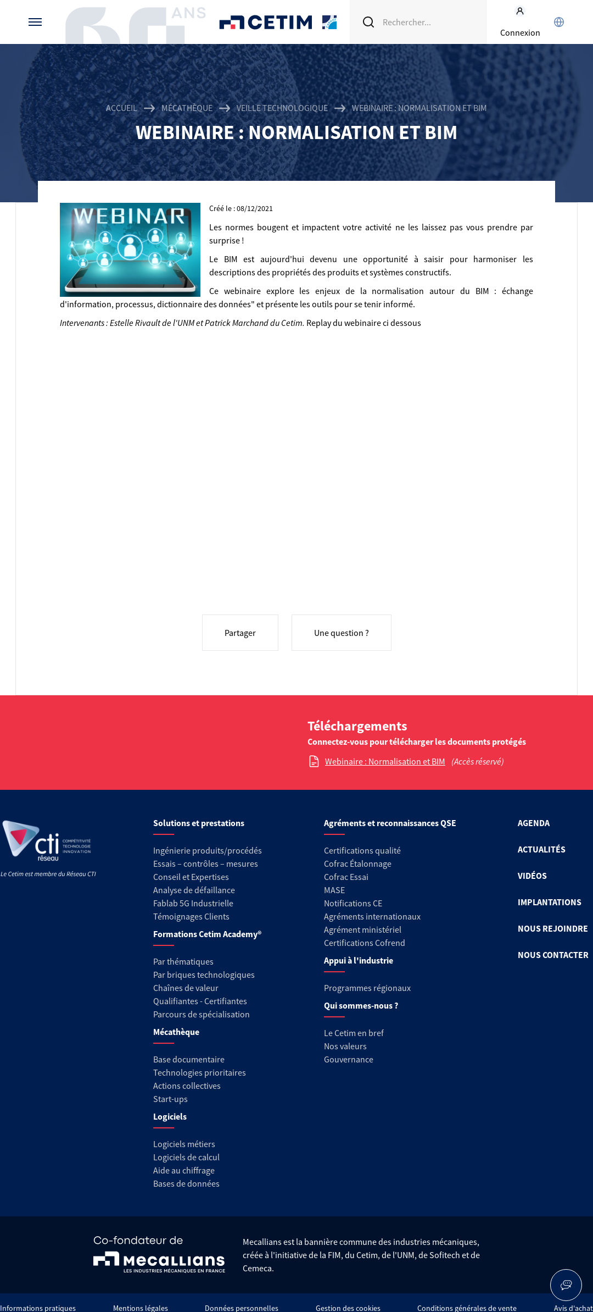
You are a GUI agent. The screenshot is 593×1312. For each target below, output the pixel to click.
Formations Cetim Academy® (207, 933)
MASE (334, 889)
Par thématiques (183, 961)
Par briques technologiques (204, 974)
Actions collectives (187, 1085)
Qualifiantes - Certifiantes (200, 1000)
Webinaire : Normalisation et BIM (385, 761)
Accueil (121, 108)
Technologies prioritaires (199, 1072)
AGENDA (534, 822)
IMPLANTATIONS (549, 901)
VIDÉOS (532, 875)
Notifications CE (353, 903)
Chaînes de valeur (186, 987)
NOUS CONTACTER (553, 954)
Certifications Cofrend (364, 942)
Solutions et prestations (198, 822)
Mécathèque (186, 108)
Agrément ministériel (362, 929)
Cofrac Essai (346, 876)
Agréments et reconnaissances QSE (390, 822)
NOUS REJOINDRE (553, 928)
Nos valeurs (345, 1045)
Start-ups (170, 1098)
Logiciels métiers (184, 1143)
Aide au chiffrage (184, 1170)
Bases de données (186, 1183)
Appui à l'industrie (358, 960)
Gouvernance (348, 1059)
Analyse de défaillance (194, 889)
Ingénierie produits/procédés (207, 850)
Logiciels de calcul (186, 1157)
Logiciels (170, 1116)
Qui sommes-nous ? (361, 1005)
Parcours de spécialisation (201, 1014)
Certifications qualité (362, 850)
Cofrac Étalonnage (357, 863)
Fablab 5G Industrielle (193, 903)
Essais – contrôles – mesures (205, 863)
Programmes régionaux (367, 987)
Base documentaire (189, 1059)
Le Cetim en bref (354, 1032)
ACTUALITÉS (542, 849)
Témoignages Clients (191, 916)
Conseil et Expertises (191, 876)
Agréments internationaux (372, 916)
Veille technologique (282, 108)
